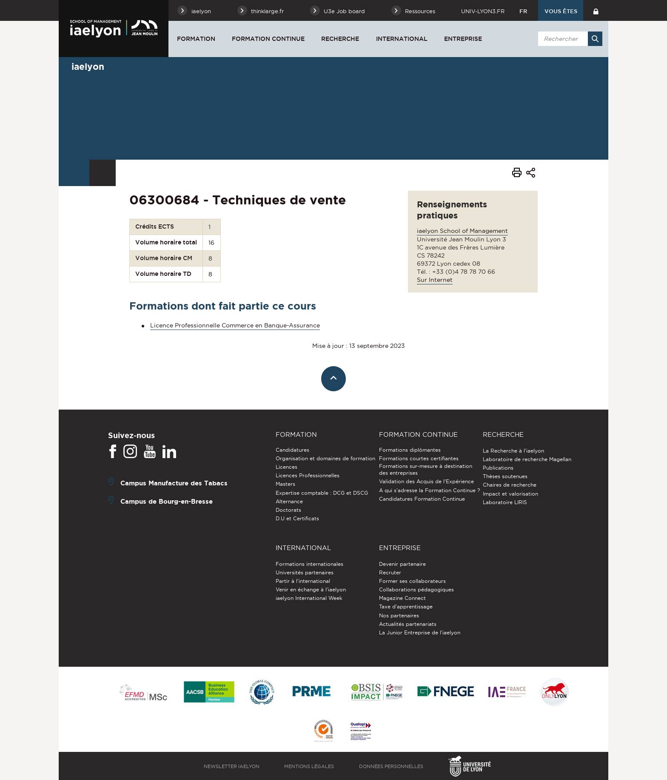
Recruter (390, 572)
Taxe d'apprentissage (406, 606)
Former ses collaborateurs (412, 581)
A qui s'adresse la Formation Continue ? (429, 490)
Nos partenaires (399, 615)
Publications (498, 467)
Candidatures (292, 450)
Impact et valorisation (510, 493)
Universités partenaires (305, 572)
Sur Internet (435, 279)
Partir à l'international (303, 581)
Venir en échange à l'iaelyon (311, 589)
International (402, 38)
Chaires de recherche (509, 485)
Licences (286, 467)
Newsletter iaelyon (231, 766)
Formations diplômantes (410, 450)
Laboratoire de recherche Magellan (527, 459)
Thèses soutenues (505, 476)
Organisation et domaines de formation (325, 458)
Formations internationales (309, 564)
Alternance (289, 501)
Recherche (340, 38)
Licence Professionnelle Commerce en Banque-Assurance (235, 325)
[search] (568, 39)
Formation (196, 38)
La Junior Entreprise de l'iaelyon (419, 632)
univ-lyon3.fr (483, 11)
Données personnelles (391, 766)
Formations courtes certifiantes (419, 458)
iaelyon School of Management (462, 230)
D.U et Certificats (297, 518)
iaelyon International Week (309, 598)
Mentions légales (309, 766)
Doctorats (288, 510)
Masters (285, 484)
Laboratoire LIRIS (505, 502)
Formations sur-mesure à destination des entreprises (425, 469)
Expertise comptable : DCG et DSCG (322, 493)
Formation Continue (268, 38)
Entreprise (463, 38)
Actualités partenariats (407, 624)
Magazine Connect (402, 598)
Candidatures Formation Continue (422, 499)
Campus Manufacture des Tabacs (174, 482)
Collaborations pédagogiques (416, 589)
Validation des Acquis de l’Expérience (426, 481)
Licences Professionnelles (307, 475)
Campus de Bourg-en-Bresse (166, 501)
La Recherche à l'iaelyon (513, 450)
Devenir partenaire (402, 564)
